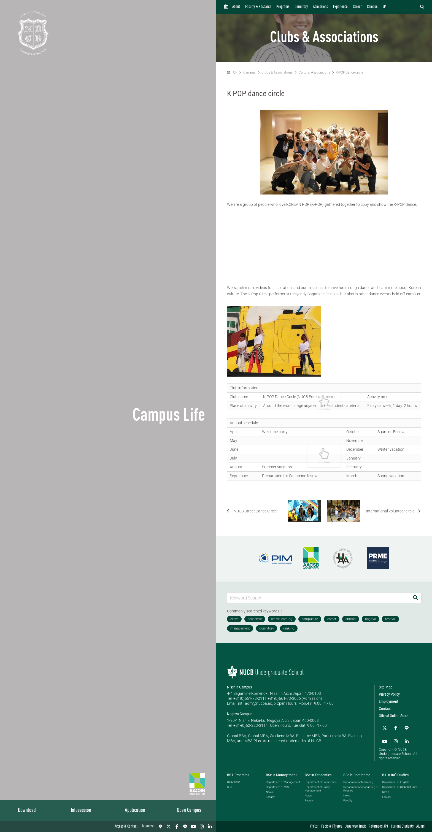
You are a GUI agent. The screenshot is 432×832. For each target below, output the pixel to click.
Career (357, 7)
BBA (229, 784)
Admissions (320, 7)
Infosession (81, 810)
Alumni (420, 827)
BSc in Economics (318, 772)
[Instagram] (202, 826)
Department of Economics (320, 779)
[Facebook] (177, 826)
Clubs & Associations (277, 72)
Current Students (402, 827)
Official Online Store (393, 716)
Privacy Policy (389, 694)
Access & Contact (126, 827)
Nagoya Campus (239, 714)
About (236, 7)
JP (384, 7)
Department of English (395, 779)
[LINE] (185, 826)
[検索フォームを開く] (422, 7)
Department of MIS (277, 784)
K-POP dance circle (349, 72)
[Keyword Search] (318, 598)
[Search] (415, 598)
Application (135, 810)
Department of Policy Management (317, 786)
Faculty (270, 794)
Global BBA (233, 779)
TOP (232, 72)
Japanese (148, 826)
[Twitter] (168, 826)
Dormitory (301, 7)
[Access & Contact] (160, 826)
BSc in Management (281, 772)
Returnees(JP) (378, 827)
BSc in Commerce (356, 772)
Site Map (385, 687)
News (269, 789)
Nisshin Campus (239, 687)
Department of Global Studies (399, 784)
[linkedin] (210, 826)
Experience (340, 7)
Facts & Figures (331, 827)
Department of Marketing (358, 779)
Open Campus (189, 810)
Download (27, 810)
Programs (282, 7)
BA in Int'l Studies (395, 772)
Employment (388, 701)
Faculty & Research (258, 7)
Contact (385, 708)
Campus (372, 7)
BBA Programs (238, 772)
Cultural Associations (314, 72)
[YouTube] (193, 826)
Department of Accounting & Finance (360, 786)
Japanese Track (355, 827)
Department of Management (283, 779)
